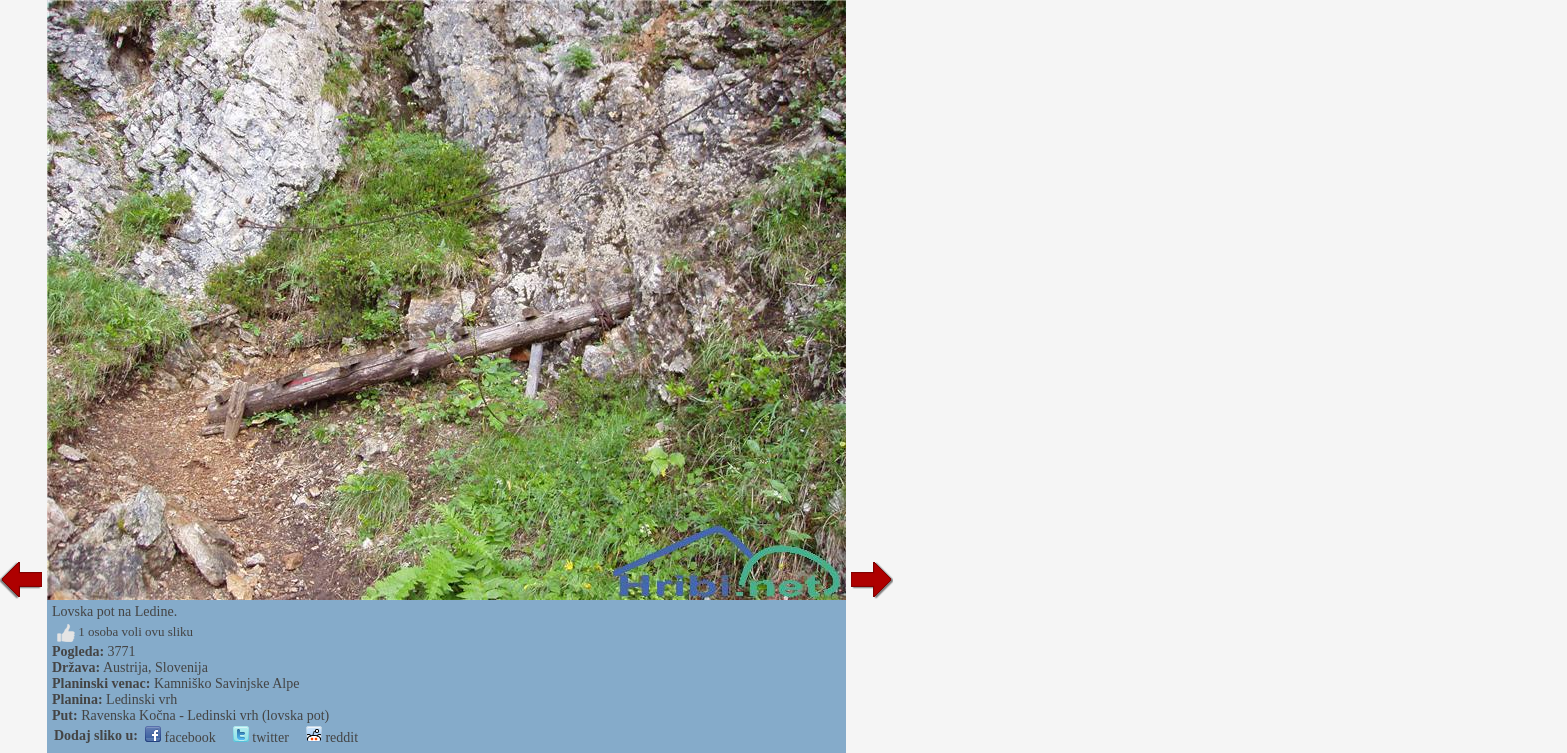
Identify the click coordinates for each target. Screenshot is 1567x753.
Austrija (125, 667)
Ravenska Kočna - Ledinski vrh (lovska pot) (205, 715)
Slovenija (181, 667)
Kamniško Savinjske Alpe (226, 683)
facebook (180, 737)
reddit (332, 737)
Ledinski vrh (141, 699)
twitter (261, 737)
